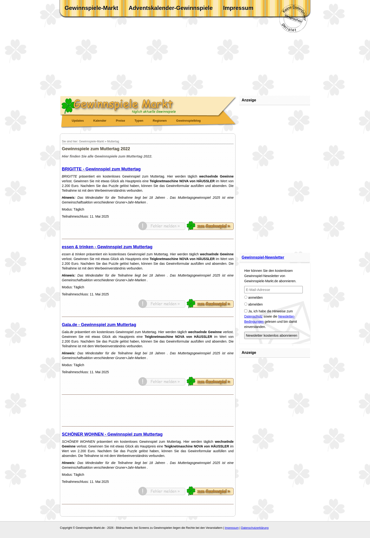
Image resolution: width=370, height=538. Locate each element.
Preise (120, 120)
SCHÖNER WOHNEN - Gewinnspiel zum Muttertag (112, 434)
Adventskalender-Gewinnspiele (171, 8)
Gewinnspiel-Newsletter (263, 257)
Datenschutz (253, 316)
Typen (139, 120)
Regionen (160, 120)
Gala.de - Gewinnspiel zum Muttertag (99, 324)
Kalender (99, 120)
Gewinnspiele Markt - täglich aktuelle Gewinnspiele (148, 105)
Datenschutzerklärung (255, 528)
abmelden (253, 304)
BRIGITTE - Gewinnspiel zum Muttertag (101, 169)
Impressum (238, 8)
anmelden (253, 297)
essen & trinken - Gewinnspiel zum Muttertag (107, 246)
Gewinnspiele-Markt (91, 8)
